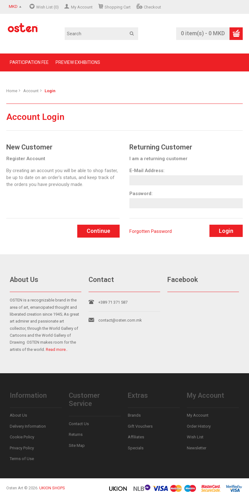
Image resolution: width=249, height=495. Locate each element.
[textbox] (101, 33)
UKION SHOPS (52, 488)
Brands (134, 415)
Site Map (77, 445)
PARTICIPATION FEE (29, 62)
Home (11, 90)
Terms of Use (22, 458)
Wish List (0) (47, 7)
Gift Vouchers (140, 426)
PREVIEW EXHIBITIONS (78, 62)
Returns (76, 434)
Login (50, 90)
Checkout (152, 7)
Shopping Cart (118, 7)
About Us (18, 415)
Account (31, 90)
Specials (135, 448)
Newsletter (196, 448)
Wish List (195, 437)
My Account (82, 7)
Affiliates (136, 437)
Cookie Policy (22, 437)
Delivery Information (28, 426)
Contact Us (79, 423)
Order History (199, 426)
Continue (98, 231)
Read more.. (57, 349)
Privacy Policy (22, 448)
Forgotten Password (150, 231)
